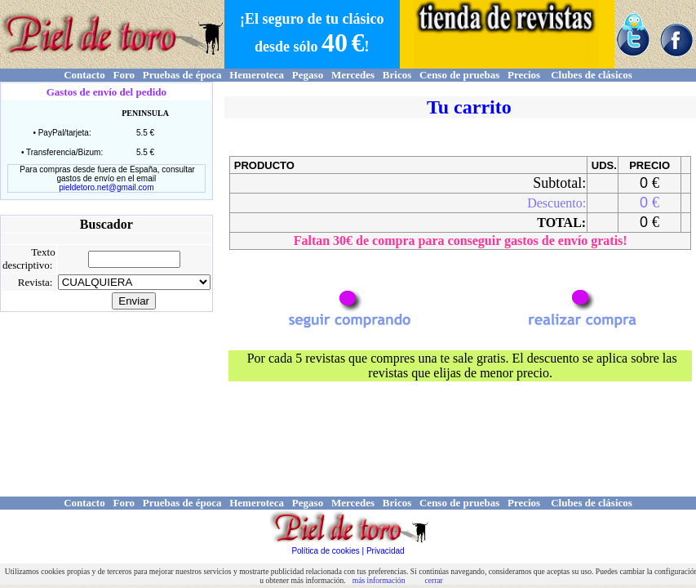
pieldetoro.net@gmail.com (106, 187)
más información (379, 580)
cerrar (433, 580)
